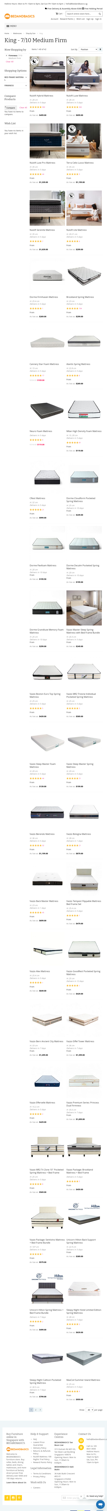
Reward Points (67, 19)
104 (80, 308)
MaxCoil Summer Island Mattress (83, 1379)
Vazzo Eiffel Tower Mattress (80, 1041)
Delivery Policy (39, 1448)
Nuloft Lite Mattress (76, 229)
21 (43, 510)
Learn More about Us (16, 1482)
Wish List (81, 19)
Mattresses (17, 33)
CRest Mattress (37, 498)
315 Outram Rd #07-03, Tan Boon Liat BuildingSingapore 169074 (65, 1452)
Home (6, 33)
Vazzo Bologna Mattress (78, 834)
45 (43, 912)
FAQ (35, 1439)
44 (43, 778)
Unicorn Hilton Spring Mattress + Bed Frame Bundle (46, 1311)
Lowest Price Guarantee (39, 1443)
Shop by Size (30, 33)
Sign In (98, 19)
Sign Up (90, 19)
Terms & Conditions (42, 1473)
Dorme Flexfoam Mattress (43, 565)
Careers (36, 1487)
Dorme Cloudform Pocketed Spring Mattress (80, 500)
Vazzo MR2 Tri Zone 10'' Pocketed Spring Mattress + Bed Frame (47, 1171)
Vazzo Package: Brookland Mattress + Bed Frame (79, 1171)
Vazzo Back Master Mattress (44, 901)
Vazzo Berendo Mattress (42, 834)
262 (80, 107)
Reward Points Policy (42, 1462)
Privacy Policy (39, 1476)
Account (54, 19)
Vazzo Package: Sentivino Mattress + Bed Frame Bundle (47, 1241)
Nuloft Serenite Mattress (42, 229)
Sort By (74, 49)
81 (80, 442)
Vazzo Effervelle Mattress (42, 1102)
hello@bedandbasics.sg (76, 3)
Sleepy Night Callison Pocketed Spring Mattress (45, 1381)
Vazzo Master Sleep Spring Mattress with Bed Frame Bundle (83, 631)
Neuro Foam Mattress (41, 431)
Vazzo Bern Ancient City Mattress (46, 1041)
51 (80, 778)
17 (43, 375)
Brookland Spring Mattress (80, 297)
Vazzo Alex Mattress (40, 971)
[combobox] (84, 14)
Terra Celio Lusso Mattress (80, 162)
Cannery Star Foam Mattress (44, 364)
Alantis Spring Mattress (78, 364)
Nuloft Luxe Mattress (77, 95)
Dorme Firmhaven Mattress (44, 297)
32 (43, 845)
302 (43, 107)
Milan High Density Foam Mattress (84, 431)
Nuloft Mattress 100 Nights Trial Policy (42, 1458)
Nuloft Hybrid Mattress (41, 95)
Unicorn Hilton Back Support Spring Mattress (81, 1241)
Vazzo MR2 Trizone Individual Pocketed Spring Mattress (81, 695)
